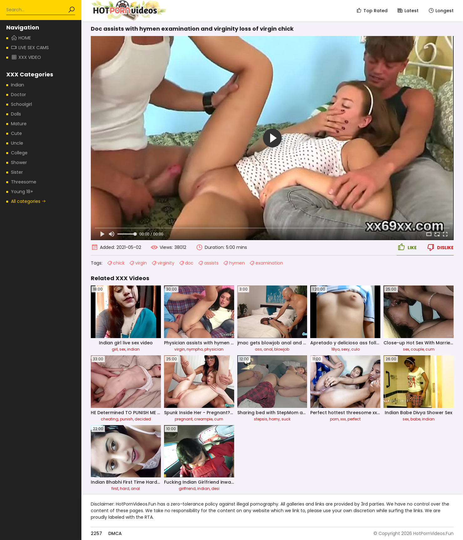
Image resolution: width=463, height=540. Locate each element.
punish (126, 419)
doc (186, 263)
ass (258, 349)
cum (430, 349)
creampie (203, 419)
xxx (343, 419)
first (114, 488)
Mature (19, 124)
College (19, 153)
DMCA (115, 533)
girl (115, 349)
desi (215, 488)
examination (266, 263)
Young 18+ (22, 191)
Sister (17, 172)
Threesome (23, 182)
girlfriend (187, 488)
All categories (28, 201)
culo (355, 349)
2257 (96, 533)
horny (274, 419)
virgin (138, 263)
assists (208, 263)
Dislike (440, 247)
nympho (195, 349)
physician (214, 349)
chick (116, 263)
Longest (441, 11)
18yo (335, 349)
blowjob (281, 349)
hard (124, 488)
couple (417, 349)
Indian (17, 85)
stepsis (260, 419)
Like (407, 247)
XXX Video (26, 57)
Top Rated (372, 11)
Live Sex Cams (30, 47)
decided (143, 419)
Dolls (16, 114)
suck (286, 419)
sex (122, 349)
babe (415, 419)
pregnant (184, 419)
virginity (162, 263)
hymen (234, 263)
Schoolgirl (21, 104)
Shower (19, 162)
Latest (408, 11)
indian (133, 349)
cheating (109, 419)
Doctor (18, 94)
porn (334, 419)
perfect (354, 419)
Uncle (17, 143)
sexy (345, 349)
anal (268, 349)
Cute (16, 133)
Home (21, 38)
